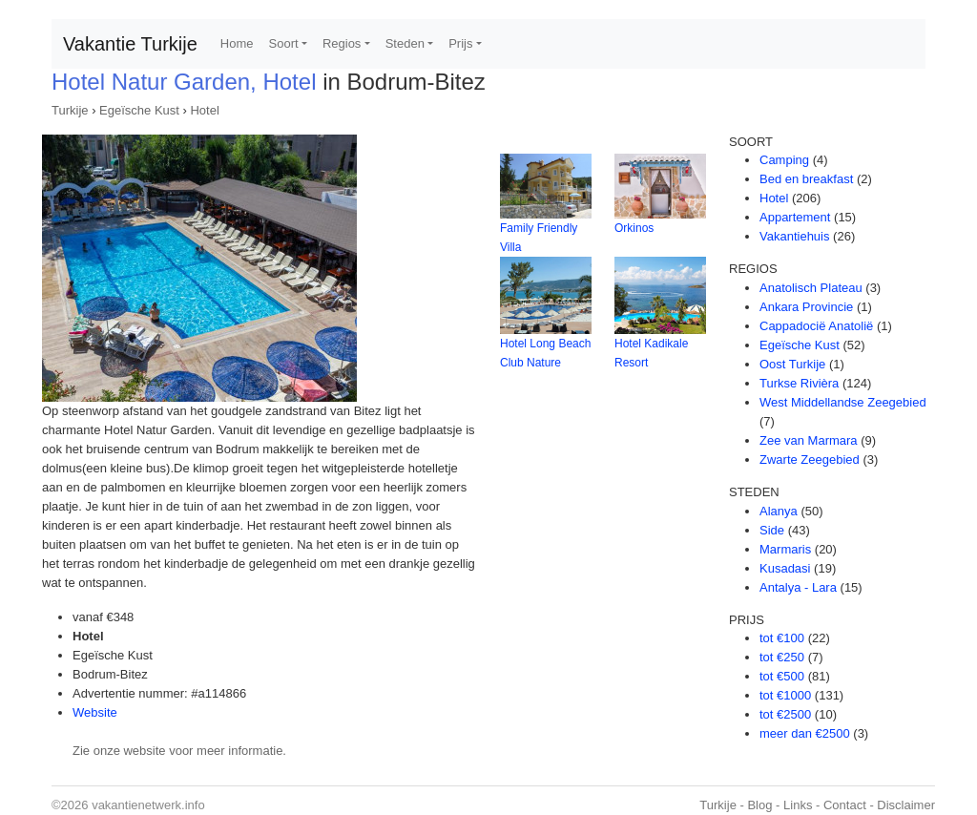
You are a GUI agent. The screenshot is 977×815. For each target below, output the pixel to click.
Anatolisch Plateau (811, 288)
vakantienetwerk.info (148, 805)
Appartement (794, 217)
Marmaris (785, 549)
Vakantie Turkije (130, 43)
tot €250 (781, 657)
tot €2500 (785, 714)
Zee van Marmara (808, 440)
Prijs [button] (460, 43)
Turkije (70, 110)
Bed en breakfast (806, 179)
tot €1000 (785, 695)
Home (237, 43)
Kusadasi (784, 568)
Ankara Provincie (806, 307)
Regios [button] (341, 43)
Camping (784, 160)
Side (771, 530)
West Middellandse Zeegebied (842, 402)
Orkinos (634, 228)
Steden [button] (405, 43)
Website (95, 712)
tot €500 (781, 676)
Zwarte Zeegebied (809, 459)
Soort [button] (284, 43)
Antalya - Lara (798, 587)
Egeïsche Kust (139, 110)
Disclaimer (906, 805)
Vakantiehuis (794, 236)
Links (797, 805)
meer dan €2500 (804, 733)
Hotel (204, 110)
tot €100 (781, 638)
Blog (759, 805)
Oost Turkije (792, 364)
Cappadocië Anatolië (816, 326)
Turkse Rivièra (799, 383)
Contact (844, 805)
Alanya (778, 511)
